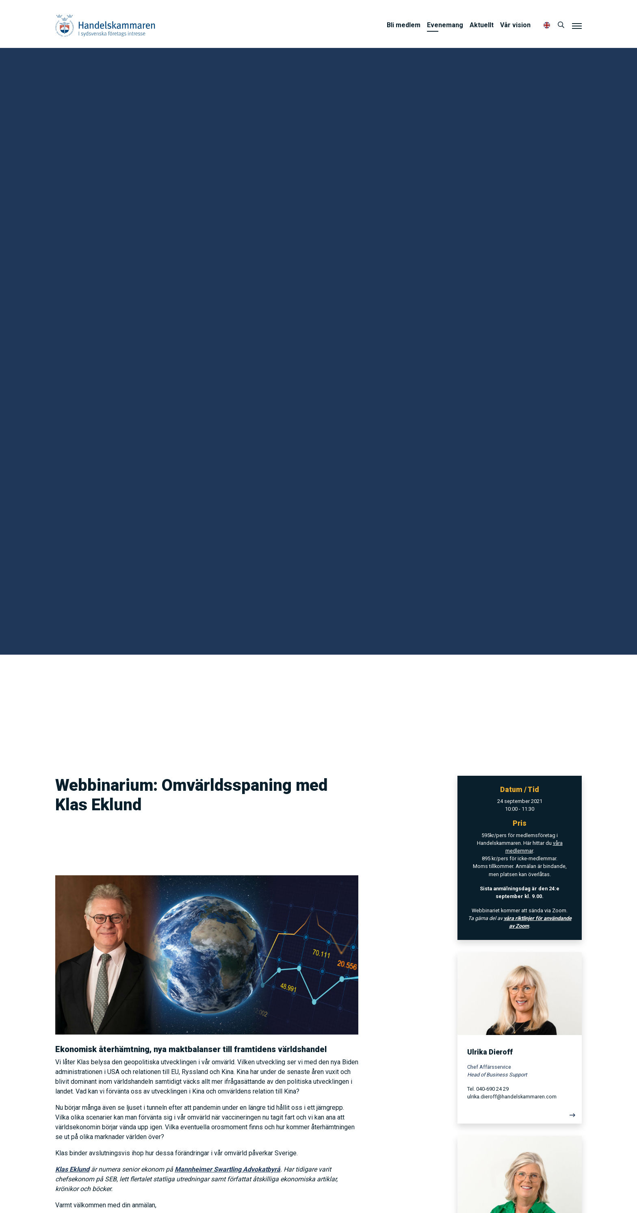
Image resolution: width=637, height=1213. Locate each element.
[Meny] (577, 26)
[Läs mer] (519, 1117)
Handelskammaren (105, 25)
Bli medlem (403, 25)
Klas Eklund (72, 1169)
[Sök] (561, 25)
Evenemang (445, 25)
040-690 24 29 (492, 1089)
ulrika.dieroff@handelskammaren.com (512, 1097)
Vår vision (515, 25)
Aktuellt (482, 25)
